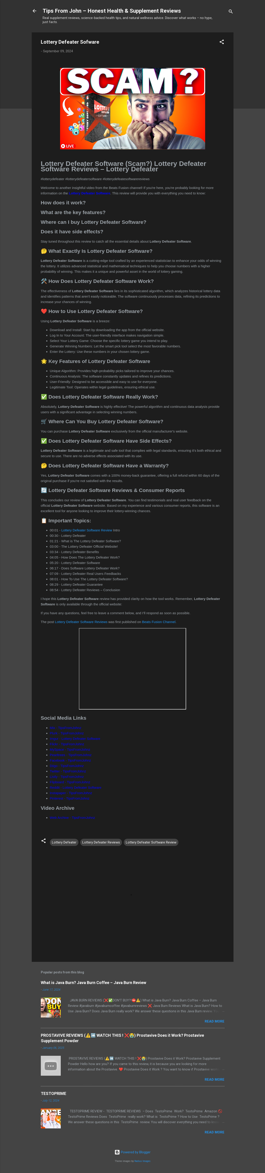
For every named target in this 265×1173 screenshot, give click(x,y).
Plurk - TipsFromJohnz (67, 733)
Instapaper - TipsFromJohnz (71, 793)
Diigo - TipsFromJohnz (67, 766)
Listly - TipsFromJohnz (67, 777)
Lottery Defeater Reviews (101, 842)
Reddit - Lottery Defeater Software (76, 787)
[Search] (230, 12)
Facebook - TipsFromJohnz (70, 760)
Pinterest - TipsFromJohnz (70, 798)
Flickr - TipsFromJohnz (67, 744)
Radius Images (142, 1161)
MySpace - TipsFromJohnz (70, 749)
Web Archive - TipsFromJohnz (72, 817)
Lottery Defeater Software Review (86, 530)
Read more (214, 1021)
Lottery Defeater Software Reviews (81, 622)
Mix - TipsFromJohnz (65, 728)
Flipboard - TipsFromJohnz (70, 782)
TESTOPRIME (53, 1093)
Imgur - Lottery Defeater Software (75, 739)
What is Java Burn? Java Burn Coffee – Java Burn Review (93, 982)
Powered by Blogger (132, 1152)
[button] (221, 42)
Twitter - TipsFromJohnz (68, 771)
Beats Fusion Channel (158, 622)
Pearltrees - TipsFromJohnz (71, 755)
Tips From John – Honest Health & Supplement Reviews (112, 11)
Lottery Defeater (64, 842)
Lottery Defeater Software (89, 193)
